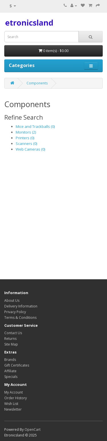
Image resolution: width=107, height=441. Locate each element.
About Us (11, 300)
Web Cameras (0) (30, 149)
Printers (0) (25, 137)
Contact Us (13, 332)
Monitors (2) (26, 132)
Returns (10, 338)
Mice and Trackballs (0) (35, 126)
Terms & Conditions (20, 317)
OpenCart (33, 429)
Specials (10, 376)
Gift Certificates (16, 365)
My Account (13, 392)
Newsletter (13, 409)
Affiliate (10, 371)
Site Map (11, 344)
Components (37, 83)
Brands (10, 359)
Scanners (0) (26, 143)
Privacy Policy (15, 311)
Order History (15, 398)
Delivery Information (20, 306)
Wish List (11, 403)
